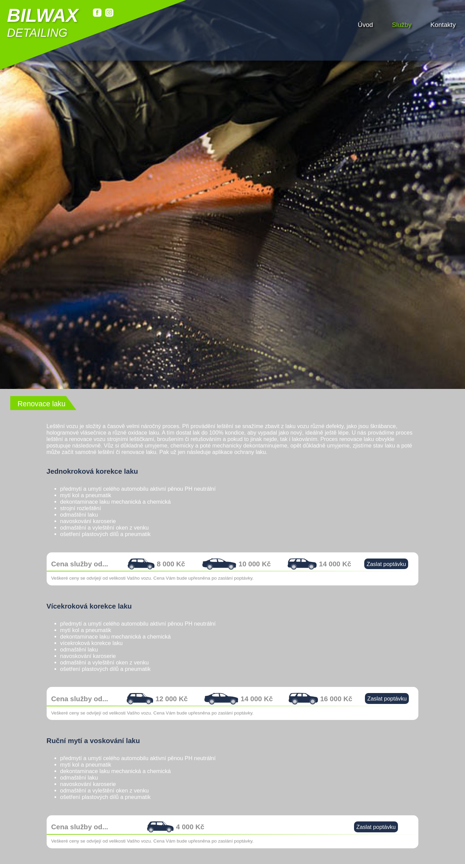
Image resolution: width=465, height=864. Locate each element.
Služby (401, 23)
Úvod (365, 23)
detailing (42, 22)
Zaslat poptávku (386, 572)
